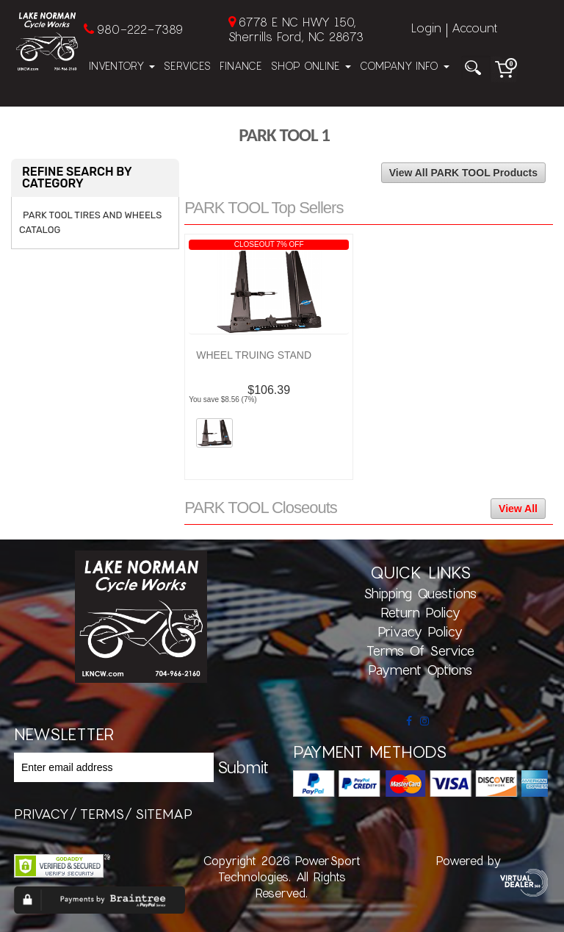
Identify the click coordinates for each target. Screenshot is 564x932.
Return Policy (420, 612)
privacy (41, 814)
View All (518, 509)
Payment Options (420, 670)
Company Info (404, 66)
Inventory (122, 66)
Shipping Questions (420, 593)
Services (187, 66)
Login (426, 28)
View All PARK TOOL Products (463, 173)
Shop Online (311, 66)
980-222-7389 (140, 29)
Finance (241, 66)
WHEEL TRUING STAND (253, 355)
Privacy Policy (420, 631)
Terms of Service (420, 650)
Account (474, 28)
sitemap (163, 814)
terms (102, 814)
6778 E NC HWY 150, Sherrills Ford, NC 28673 (296, 29)
